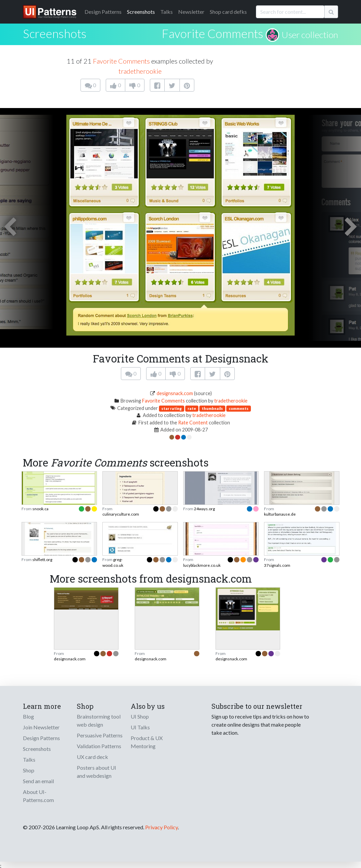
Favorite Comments (212, 33)
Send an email (38, 781)
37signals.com (277, 565)
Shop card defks (228, 11)
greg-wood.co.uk (112, 562)
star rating (171, 408)
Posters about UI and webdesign (96, 771)
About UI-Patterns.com (38, 796)
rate (192, 408)
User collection (310, 34)
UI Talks (140, 727)
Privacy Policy (161, 827)
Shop (28, 770)
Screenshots (141, 11)
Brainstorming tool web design (99, 720)
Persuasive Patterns (100, 735)
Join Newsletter (41, 727)
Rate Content (193, 422)
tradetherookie (140, 71)
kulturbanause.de (280, 514)
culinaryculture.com (120, 514)
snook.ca (40, 508)
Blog (28, 716)
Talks (166, 11)
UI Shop (140, 716)
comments (239, 408)
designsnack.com (175, 393)
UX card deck (92, 757)
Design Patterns (41, 738)
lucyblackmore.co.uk (202, 565)
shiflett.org (42, 559)
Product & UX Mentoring (147, 742)
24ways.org (204, 508)
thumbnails (212, 408)
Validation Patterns (99, 746)
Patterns (103, 11)
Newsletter (191, 11)
